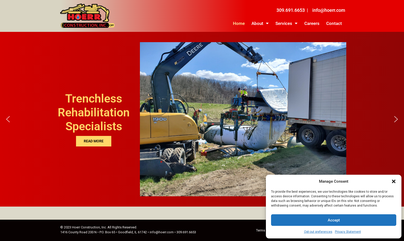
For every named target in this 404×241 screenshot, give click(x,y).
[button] (393, 181)
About (260, 23)
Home (239, 23)
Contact (334, 23)
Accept (334, 220)
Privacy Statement (348, 232)
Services (286, 23)
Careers (311, 23)
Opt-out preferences (318, 232)
